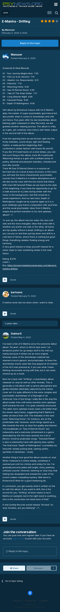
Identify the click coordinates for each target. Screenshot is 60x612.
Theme (17, 600)
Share (14, 568)
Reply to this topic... (17, 551)
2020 (24, 33)
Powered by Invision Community (30, 607)
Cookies (43, 600)
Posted (23, 58)
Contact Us (30, 600)
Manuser (10, 30)
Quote (13, 279)
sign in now (18, 538)
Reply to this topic (30, 43)
